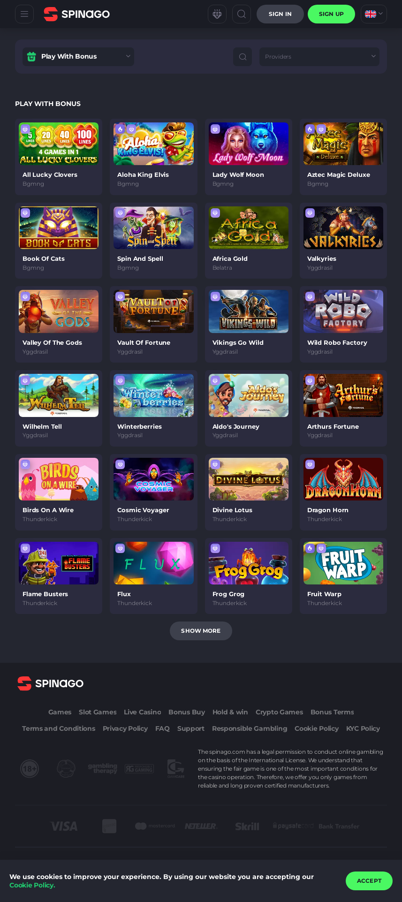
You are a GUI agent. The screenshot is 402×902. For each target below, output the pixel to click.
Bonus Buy (186, 712)
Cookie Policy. (32, 885)
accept (369, 880)
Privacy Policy (125, 728)
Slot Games (97, 712)
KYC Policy (363, 728)
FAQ (162, 728)
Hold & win (230, 712)
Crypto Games (279, 712)
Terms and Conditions (58, 728)
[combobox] (374, 14)
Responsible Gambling (249, 728)
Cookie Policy (316, 728)
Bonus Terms (332, 712)
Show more (200, 630)
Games (60, 712)
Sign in (280, 13)
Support (191, 728)
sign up (331, 13)
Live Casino (142, 712)
